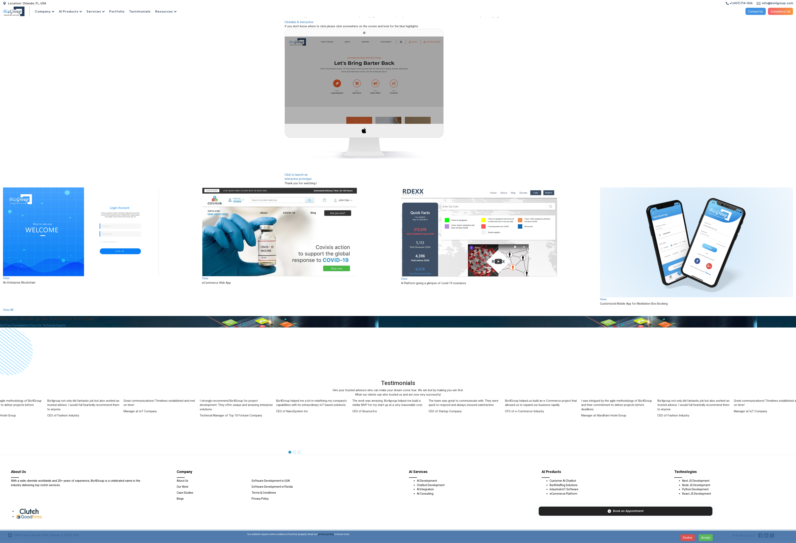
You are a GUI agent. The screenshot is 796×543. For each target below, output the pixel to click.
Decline (687, 537)
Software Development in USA (271, 480)
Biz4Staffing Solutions (563, 485)
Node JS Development (696, 485)
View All (8, 310)
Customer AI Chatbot (563, 480)
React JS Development (696, 493)
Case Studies (185, 492)
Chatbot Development (431, 485)
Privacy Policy (260, 498)
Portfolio (117, 11)
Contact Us (755, 11)
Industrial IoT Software (564, 489)
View (6, 278)
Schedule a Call (780, 11)
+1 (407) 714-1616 (739, 3)
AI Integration (425, 489)
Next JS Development (695, 480)
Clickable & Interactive (299, 22)
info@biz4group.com (775, 3)
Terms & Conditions (264, 492)
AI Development (427, 480)
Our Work (182, 486)
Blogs (180, 498)
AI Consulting (425, 493)
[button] (289, 452)
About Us (182, 480)
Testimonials (140, 11)
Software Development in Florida (272, 486)
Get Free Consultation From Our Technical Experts (32, 325)
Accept (705, 537)
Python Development (695, 489)
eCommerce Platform (563, 493)
